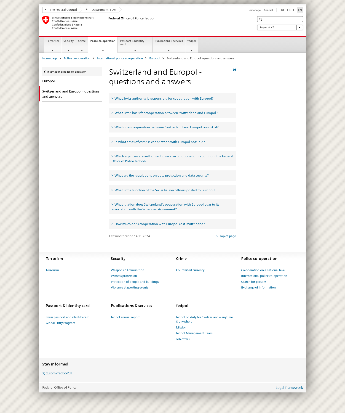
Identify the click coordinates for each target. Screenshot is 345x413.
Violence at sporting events (129, 287)
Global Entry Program (60, 323)
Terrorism (52, 40)
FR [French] (289, 10)
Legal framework (289, 387)
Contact (268, 10)
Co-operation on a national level (263, 270)
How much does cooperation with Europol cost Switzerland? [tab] (159, 224)
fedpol (191, 40)
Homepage (254, 10)
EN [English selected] (300, 10)
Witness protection (124, 276)
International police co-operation (120, 58)
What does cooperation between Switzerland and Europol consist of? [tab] (166, 127)
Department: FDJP (101, 9)
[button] (261, 19)
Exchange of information (258, 287)
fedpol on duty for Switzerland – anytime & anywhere (204, 319)
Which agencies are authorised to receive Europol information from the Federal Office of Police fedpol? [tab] (172, 158)
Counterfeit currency (190, 270)
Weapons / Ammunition (127, 270)
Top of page (227, 236)
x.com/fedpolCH (59, 373)
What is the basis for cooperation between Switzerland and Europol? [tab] (166, 113)
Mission (181, 327)
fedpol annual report (125, 317)
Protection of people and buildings (135, 281)
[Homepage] (107, 22)
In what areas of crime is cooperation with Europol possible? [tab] (159, 142)
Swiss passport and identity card (67, 317)
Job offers (183, 339)
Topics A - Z (280, 27)
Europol (154, 58)
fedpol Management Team (194, 333)
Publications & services (169, 40)
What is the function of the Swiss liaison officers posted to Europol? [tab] (164, 190)
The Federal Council (61, 9)
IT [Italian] (294, 10)
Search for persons (253, 281)
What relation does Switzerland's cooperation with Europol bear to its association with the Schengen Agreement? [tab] (165, 207)
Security (69, 40)
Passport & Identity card (132, 42)
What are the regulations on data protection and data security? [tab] (161, 175)
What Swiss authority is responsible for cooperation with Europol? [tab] (164, 98)
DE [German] (283, 10)
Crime (82, 40)
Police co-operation (104, 42)
